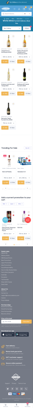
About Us (4, 290)
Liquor (12, 203)
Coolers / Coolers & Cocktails (7, 225)
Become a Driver (6, 314)
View (12, 61)
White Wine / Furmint (6, 49)
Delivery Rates (5, 255)
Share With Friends (6, 282)
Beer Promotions (6, 260)
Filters (28, 27)
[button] (8, 334)
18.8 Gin (19, 227)
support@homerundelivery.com (10, 295)
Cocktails (4, 275)
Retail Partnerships (6, 309)
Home (6, 18)
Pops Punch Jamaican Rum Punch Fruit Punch (9, 229)
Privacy (14, 383)
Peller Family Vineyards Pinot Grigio (7, 173)
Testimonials (5, 279)
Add (5, 61)
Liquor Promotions (6, 263)
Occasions (4, 277)
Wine (13, 18)
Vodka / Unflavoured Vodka (24, 168)
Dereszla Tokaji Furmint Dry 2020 (6, 119)
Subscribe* (26, 321)
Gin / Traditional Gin (22, 224)
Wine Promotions (6, 265)
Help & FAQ (4, 253)
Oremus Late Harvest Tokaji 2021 (8, 85)
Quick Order (4, 284)
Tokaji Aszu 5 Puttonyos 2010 (6, 51)
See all (28, 148)
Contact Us (4, 293)
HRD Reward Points (6, 258)
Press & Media (5, 300)
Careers (3, 298)
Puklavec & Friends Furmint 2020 (23, 85)
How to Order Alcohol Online (9, 270)
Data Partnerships (6, 311)
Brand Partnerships (6, 306)
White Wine (19, 18)
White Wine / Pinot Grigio (8, 168)
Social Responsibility (7, 267)
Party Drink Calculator (7, 272)
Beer (5, 203)
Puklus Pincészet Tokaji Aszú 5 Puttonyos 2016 (22, 52)
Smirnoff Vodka (22, 172)
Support (7, 383)
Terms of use (22, 383)
